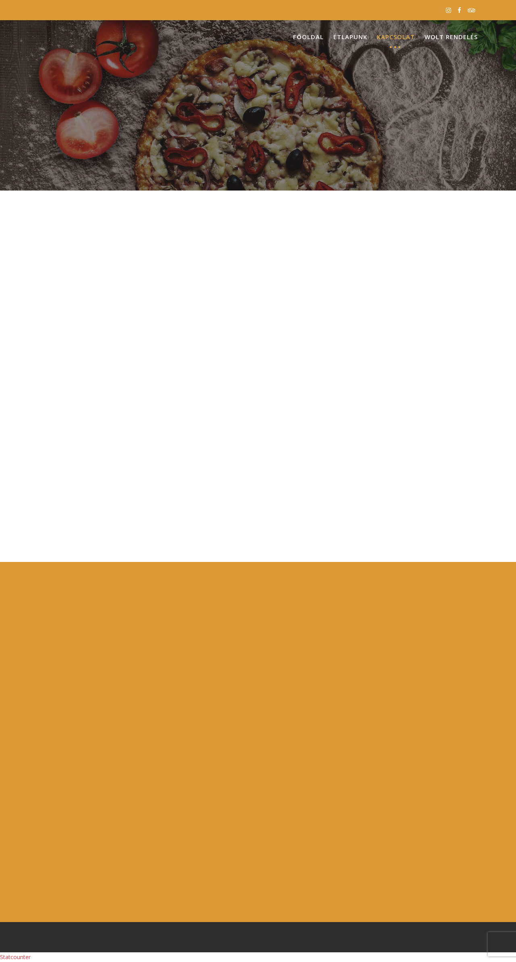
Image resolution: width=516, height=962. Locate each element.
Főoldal (308, 37)
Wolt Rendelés (451, 37)
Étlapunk (350, 37)
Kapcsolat (396, 37)
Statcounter (15, 957)
